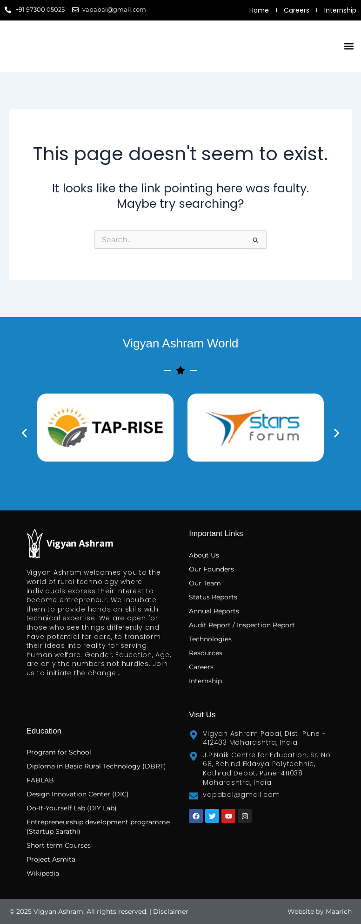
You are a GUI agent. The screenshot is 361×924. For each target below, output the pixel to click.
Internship (340, 10)
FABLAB (40, 780)
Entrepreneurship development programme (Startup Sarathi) (98, 827)
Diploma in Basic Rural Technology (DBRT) (96, 766)
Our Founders (211, 569)
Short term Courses (59, 845)
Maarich (339, 911)
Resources (205, 653)
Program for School (60, 752)
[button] (348, 46)
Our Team (205, 583)
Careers (296, 10)
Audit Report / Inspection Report (242, 625)
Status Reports (213, 597)
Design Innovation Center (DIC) (78, 794)
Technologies (210, 639)
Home (259, 10)
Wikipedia (43, 873)
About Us (204, 555)
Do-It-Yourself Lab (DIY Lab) (72, 808)
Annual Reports (214, 611)
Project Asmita (51, 859)
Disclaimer (170, 911)
